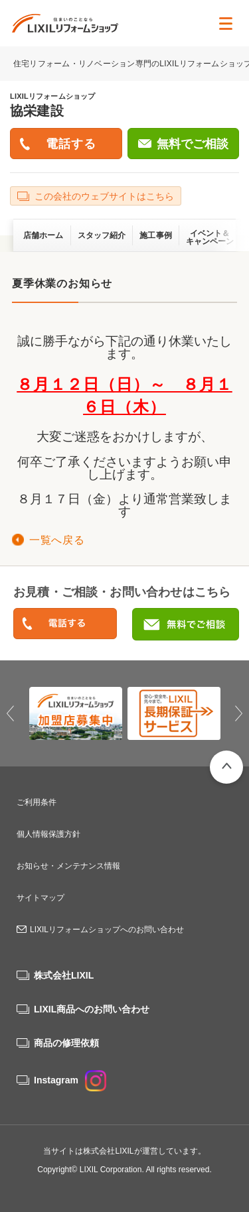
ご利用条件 (36, 802)
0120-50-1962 (65, 624)
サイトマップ (40, 897)
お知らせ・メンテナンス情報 (68, 866)
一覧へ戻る (56, 540)
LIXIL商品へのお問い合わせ (91, 1009)
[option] (75, 713)
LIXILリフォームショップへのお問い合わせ (107, 929)
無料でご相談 (192, 144)
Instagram (70, 1080)
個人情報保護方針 (48, 834)
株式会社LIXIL (64, 975)
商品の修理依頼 (66, 1043)
